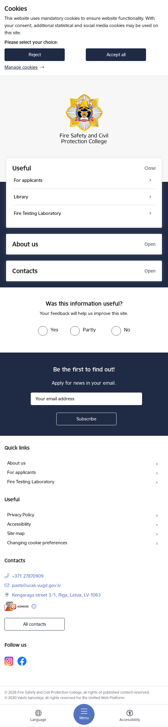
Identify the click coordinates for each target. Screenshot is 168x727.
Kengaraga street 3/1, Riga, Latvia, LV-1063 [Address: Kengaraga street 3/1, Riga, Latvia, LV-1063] (56, 595)
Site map (16, 533)
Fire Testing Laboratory (30, 481)
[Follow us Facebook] (21, 661)
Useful (21, 168)
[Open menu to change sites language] (38, 716)
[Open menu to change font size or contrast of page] (129, 716)
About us (16, 463)
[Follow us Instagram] (9, 661)
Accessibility (19, 524)
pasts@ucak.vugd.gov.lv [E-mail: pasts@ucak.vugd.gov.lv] (36, 585)
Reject (35, 54)
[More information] (34, 606)
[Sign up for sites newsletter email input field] (86, 399)
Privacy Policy (20, 515)
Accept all (116, 54)
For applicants (21, 472)
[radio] (48, 329)
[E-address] (17, 606)
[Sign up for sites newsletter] (86, 419)
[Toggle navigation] (84, 714)
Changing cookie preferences (37, 542)
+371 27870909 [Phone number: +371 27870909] (28, 576)
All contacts (34, 624)
